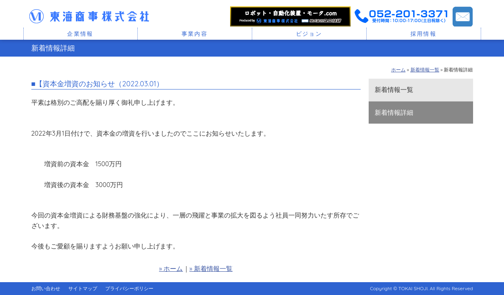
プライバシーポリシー (129, 288)
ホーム (398, 70)
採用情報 (423, 34)
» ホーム (171, 268)
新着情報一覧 (424, 70)
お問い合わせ (45, 288)
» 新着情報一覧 (211, 268)
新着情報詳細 (394, 112)
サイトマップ (82, 288)
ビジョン (309, 34)
